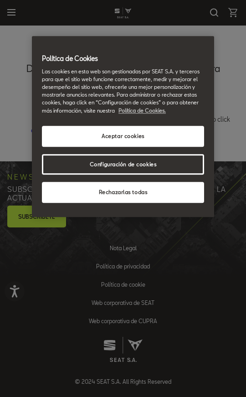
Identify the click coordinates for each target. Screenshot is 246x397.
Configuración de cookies (123, 164)
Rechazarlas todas (123, 193)
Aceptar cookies (123, 136)
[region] (123, 126)
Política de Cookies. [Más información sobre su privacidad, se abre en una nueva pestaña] (142, 110)
